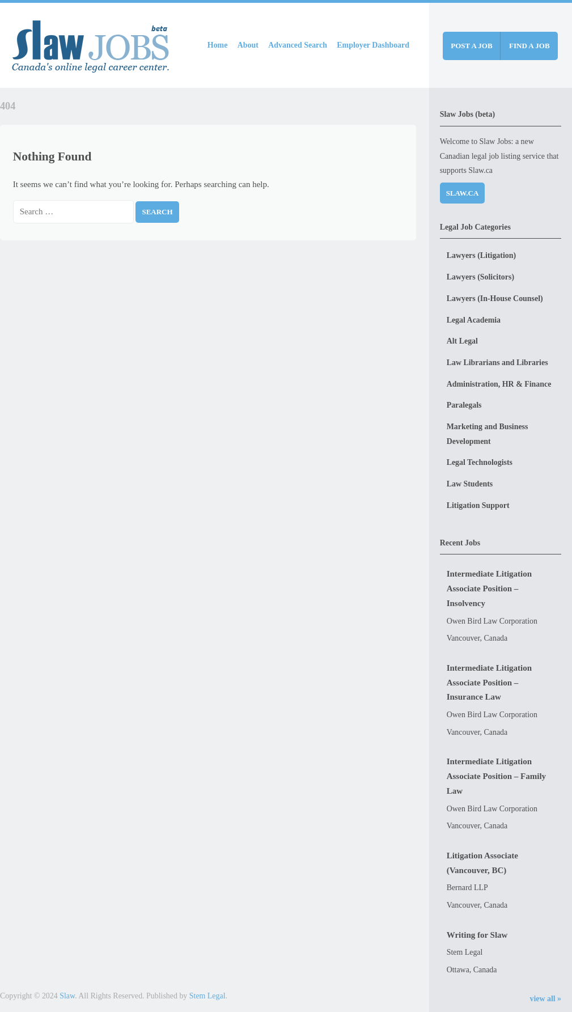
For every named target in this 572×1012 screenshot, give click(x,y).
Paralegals (464, 405)
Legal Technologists (479, 462)
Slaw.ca (462, 193)
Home (217, 45)
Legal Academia (474, 320)
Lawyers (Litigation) (481, 255)
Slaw (67, 996)
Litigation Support (478, 505)
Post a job (471, 45)
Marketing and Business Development (487, 434)
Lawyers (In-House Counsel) (495, 298)
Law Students (470, 484)
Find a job (529, 45)
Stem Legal (207, 996)
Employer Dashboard (373, 45)
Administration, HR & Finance (499, 384)
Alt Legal (462, 341)
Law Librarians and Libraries (497, 362)
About (248, 45)
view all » (545, 998)
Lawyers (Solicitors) (480, 277)
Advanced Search (297, 45)
